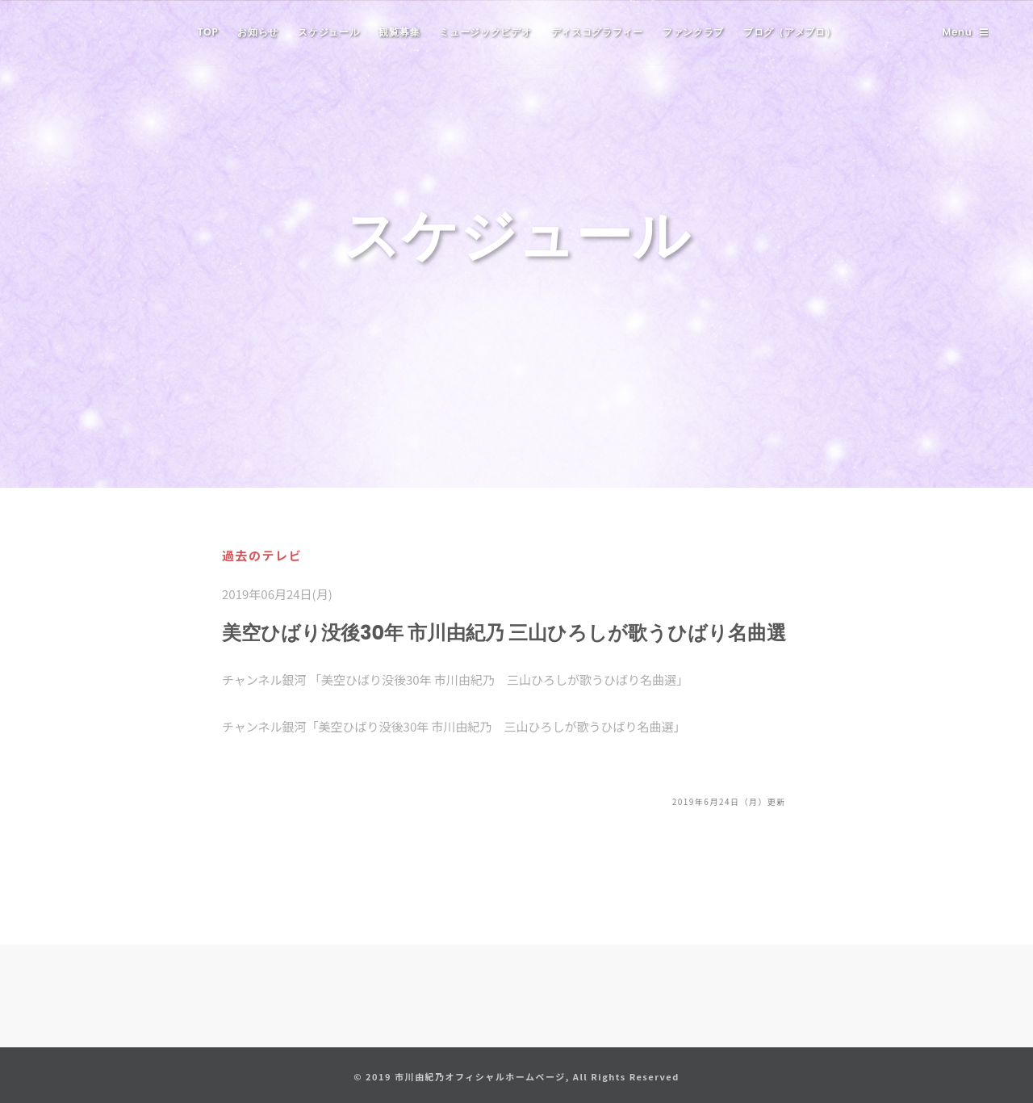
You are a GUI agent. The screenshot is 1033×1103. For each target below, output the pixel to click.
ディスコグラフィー (597, 32)
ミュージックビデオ (485, 32)
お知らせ (257, 32)
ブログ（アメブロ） (789, 32)
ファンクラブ (693, 32)
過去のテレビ (262, 555)
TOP (208, 32)
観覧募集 (399, 32)
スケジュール (328, 32)
